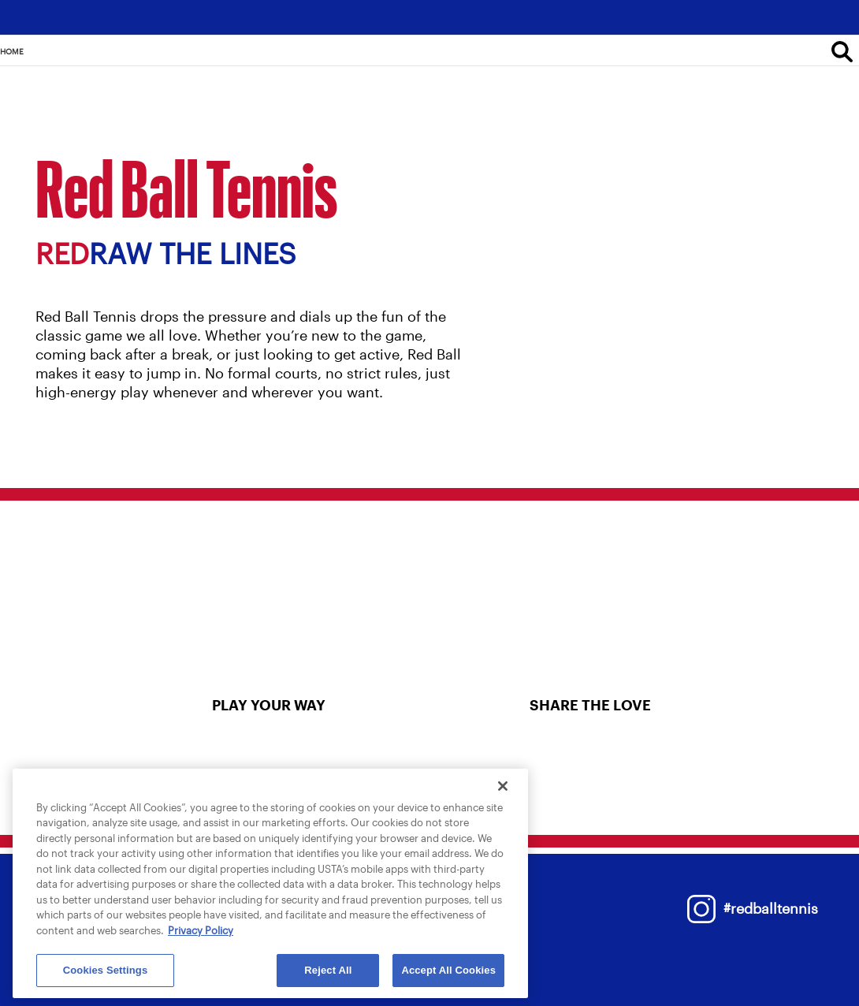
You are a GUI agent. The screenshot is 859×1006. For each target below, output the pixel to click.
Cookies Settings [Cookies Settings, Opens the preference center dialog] (105, 970)
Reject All (327, 970)
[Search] (842, 51)
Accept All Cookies (448, 970)
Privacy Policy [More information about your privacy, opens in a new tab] (200, 931)
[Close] (502, 786)
